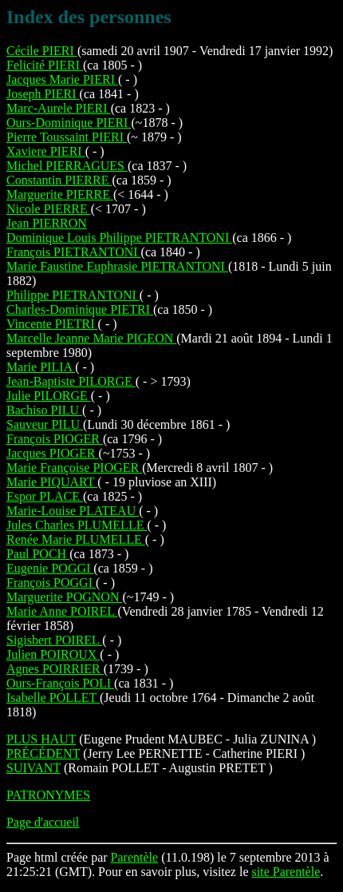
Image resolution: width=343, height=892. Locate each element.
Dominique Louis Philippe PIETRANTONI (119, 237)
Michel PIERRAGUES (67, 165)
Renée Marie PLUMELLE (75, 539)
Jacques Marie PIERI (62, 79)
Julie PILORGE (48, 395)
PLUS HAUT (41, 739)
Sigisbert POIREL (54, 640)
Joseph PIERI (43, 94)
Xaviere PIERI (45, 151)
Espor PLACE (44, 496)
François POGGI (51, 582)
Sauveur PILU (44, 424)
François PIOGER (54, 439)
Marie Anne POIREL (61, 611)
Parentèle (135, 857)
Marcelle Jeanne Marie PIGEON (91, 338)
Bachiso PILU (44, 410)
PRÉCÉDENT (43, 753)
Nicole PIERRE (48, 209)
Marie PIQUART (51, 482)
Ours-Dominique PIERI (68, 122)
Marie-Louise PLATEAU (72, 510)
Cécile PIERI (41, 50)
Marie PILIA (40, 367)
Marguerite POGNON (64, 597)
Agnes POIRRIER (55, 669)
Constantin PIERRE (59, 180)
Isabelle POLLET (53, 697)
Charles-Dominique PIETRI (79, 309)
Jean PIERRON (46, 223)
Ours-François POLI (60, 683)
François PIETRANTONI (73, 252)
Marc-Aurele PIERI (58, 108)
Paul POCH (37, 554)
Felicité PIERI (44, 65)
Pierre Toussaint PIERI (66, 137)
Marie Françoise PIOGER (74, 467)
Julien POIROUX (53, 654)
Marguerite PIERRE (59, 194)
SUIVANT (33, 768)
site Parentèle (286, 871)
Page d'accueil (42, 822)
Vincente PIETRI (52, 324)
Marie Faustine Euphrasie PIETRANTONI (117, 266)
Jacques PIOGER (52, 453)
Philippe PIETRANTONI (73, 295)
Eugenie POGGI (49, 568)
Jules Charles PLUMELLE (76, 525)
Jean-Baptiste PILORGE (71, 381)
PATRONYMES (48, 795)
